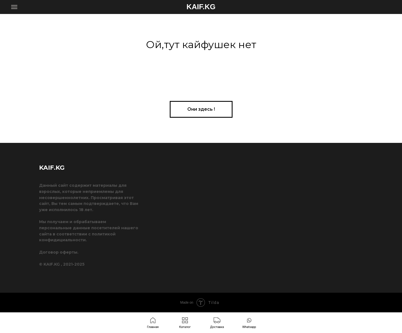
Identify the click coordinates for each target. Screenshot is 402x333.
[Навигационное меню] (14, 7)
